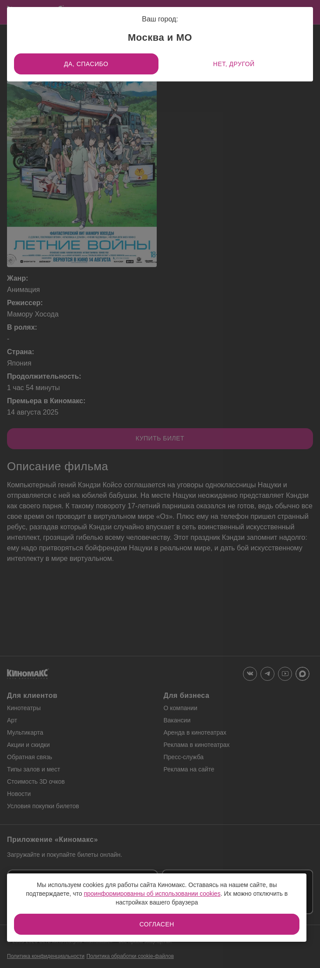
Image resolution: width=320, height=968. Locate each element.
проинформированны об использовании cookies (152, 893)
